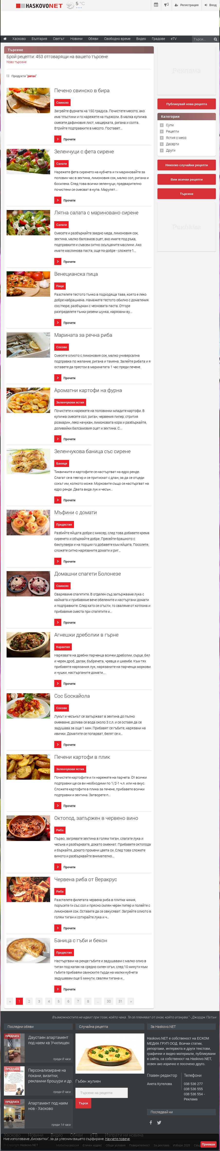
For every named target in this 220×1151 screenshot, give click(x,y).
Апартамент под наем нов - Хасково (48, 1105)
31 (120, 1001)
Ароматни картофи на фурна (88, 390)
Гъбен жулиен (88, 1081)
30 (109, 1001)
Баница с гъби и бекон (80, 940)
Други (170, 150)
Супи (170, 125)
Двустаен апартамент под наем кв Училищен (48, 1040)
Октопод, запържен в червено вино (96, 818)
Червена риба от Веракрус (85, 879)
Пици (60, 286)
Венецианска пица (76, 273)
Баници (61, 463)
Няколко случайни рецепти (186, 165)
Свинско (62, 102)
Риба (59, 830)
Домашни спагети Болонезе (87, 573)
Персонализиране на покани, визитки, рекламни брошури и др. (50, 1076)
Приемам (208, 1144)
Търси (83, 1103)
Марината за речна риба (83, 335)
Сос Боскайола (72, 695)
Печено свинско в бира (82, 90)
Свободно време (117, 38)
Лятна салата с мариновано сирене (96, 212)
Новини (76, 38)
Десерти (172, 144)
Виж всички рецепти (186, 179)
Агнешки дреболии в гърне (86, 634)
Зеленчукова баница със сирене (92, 451)
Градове (158, 38)
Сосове (61, 347)
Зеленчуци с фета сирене (84, 151)
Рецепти (172, 131)
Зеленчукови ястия (70, 402)
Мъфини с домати (75, 512)
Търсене (186, 194)
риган (32, 76)
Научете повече (117, 1138)
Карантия (63, 647)
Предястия (64, 524)
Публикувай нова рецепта (186, 104)
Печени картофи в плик (82, 756)
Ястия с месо (176, 137)
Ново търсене (17, 62)
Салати (61, 163)
